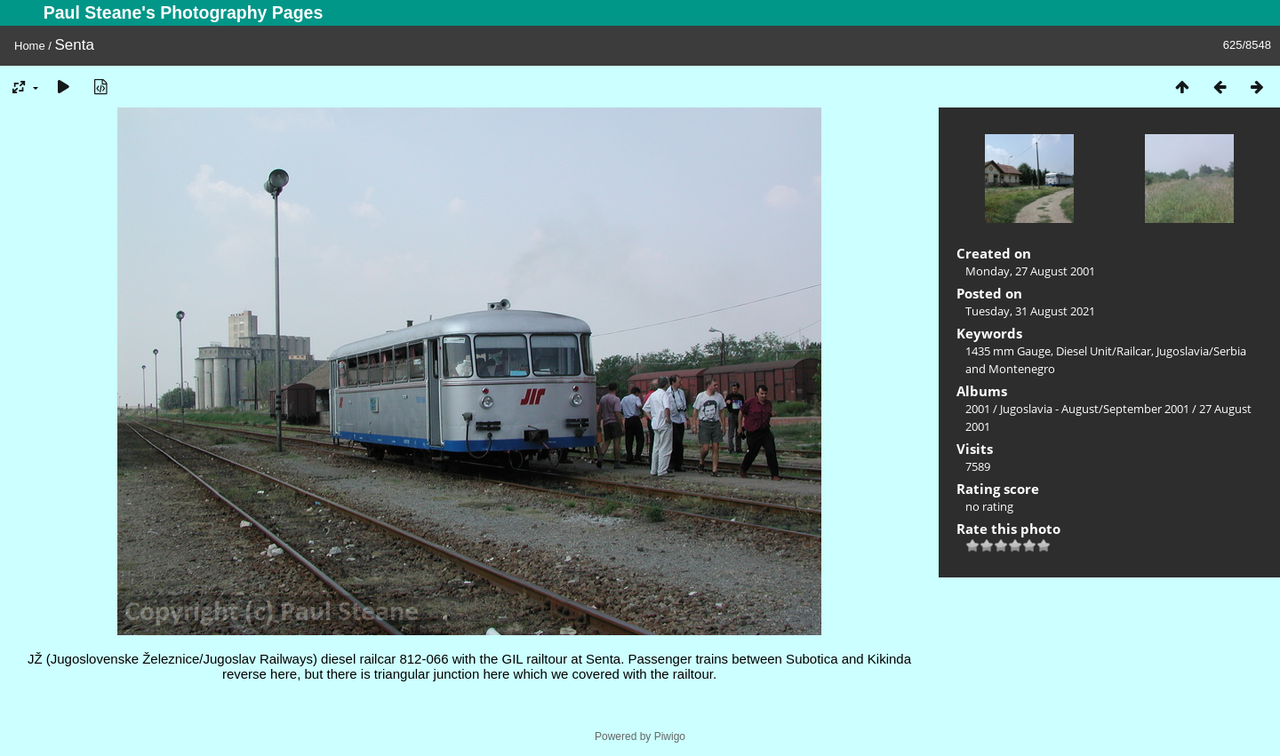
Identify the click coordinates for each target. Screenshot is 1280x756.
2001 (977, 409)
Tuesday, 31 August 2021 (1030, 311)
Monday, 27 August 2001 (1030, 271)
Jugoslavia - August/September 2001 (1094, 409)
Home (29, 45)
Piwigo (669, 736)
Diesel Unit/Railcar (1103, 351)
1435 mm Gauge (1008, 351)
